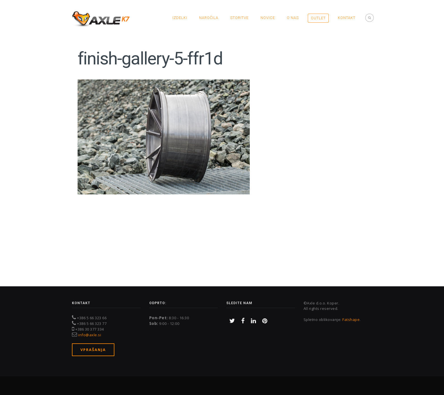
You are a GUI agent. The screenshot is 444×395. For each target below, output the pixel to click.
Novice (268, 18)
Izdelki (179, 18)
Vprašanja (93, 349)
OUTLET (318, 18)
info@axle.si (89, 334)
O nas (293, 18)
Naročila (208, 18)
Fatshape (351, 319)
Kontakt (346, 18)
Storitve (239, 18)
